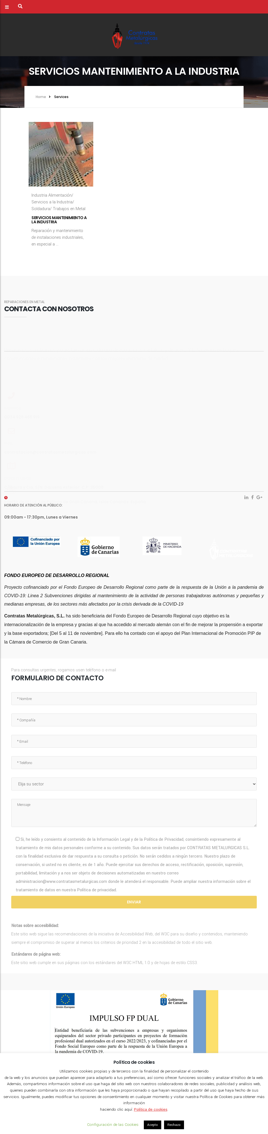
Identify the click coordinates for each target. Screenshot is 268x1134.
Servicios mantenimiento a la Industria (59, 220)
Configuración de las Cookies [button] (112, 1124)
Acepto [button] (152, 1124)
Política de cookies (150, 1109)
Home (41, 96)
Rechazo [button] (174, 1124)
